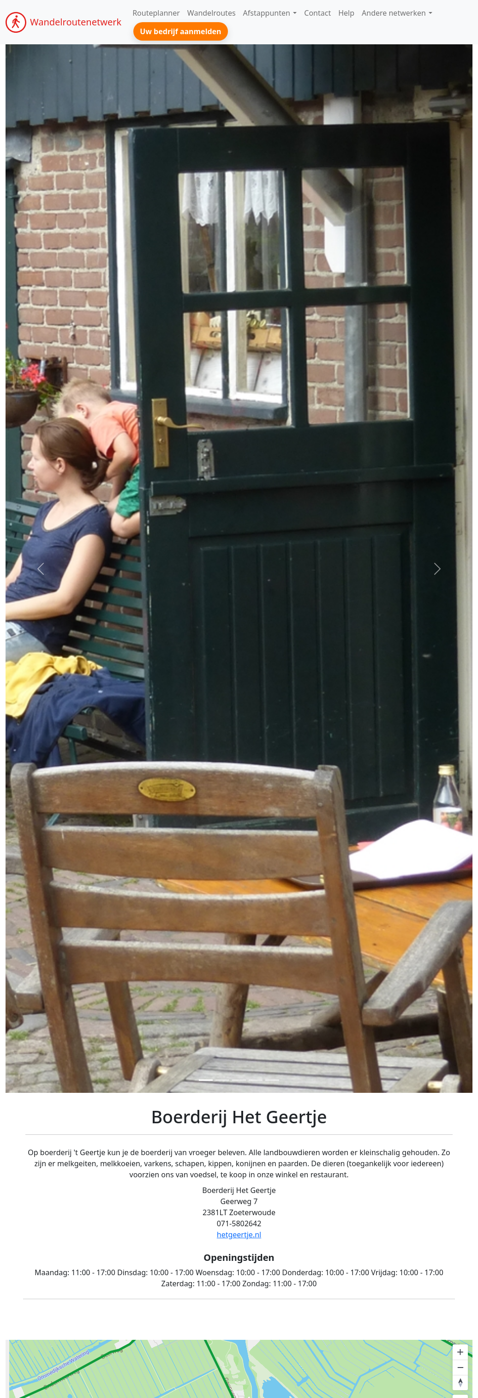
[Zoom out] (460, 1367)
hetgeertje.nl (239, 1234)
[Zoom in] (460, 1352)
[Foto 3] (239, 1080)
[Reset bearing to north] (460, 1382)
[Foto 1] (206, 1080)
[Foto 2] (222, 1080)
